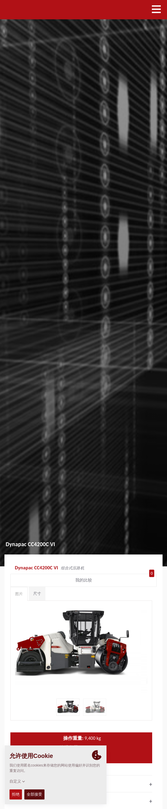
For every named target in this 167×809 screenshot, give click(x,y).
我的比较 (115, 579)
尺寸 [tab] (37, 593)
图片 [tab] (19, 594)
